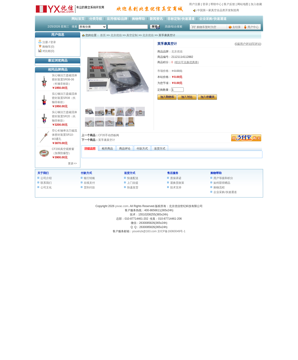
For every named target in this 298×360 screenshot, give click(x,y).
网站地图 (242, 4)
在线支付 (89, 182)
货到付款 (89, 187)
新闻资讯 (156, 19)
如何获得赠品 (221, 182)
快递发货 (132, 187)
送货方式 (129, 173)
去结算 (236, 27)
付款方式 (86, 173)
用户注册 (194, 4)
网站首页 (78, 19)
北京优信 (116, 35)
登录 (205, 4)
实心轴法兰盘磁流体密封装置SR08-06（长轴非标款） (64, 79)
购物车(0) (48, 46)
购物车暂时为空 (206, 27)
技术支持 (175, 187)
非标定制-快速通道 (181, 19)
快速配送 (132, 178)
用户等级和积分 (223, 178)
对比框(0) (48, 51)
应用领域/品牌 (117, 19)
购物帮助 (138, 19)
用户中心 (253, 27)
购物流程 (219, 187)
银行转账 (89, 178)
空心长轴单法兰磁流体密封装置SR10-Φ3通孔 (64, 135)
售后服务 (172, 173)
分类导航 (95, 19)
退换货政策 (177, 182)
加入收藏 (256, 4)
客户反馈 (229, 4)
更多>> (72, 163)
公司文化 (46, 187)
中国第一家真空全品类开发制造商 (218, 11)
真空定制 (132, 35)
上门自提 (132, 182)
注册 (45, 42)
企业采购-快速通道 (213, 19)
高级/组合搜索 (173, 26)
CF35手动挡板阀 (108, 135)
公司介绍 (46, 178)
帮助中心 (216, 4)
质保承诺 (175, 178)
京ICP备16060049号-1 (171, 231)
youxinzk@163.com (144, 231)
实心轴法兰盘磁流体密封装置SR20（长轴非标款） (64, 116)
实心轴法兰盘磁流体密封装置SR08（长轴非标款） (64, 98)
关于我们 (43, 173)
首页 (103, 35)
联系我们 (46, 182)
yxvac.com (122, 206)
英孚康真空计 (106, 140)
